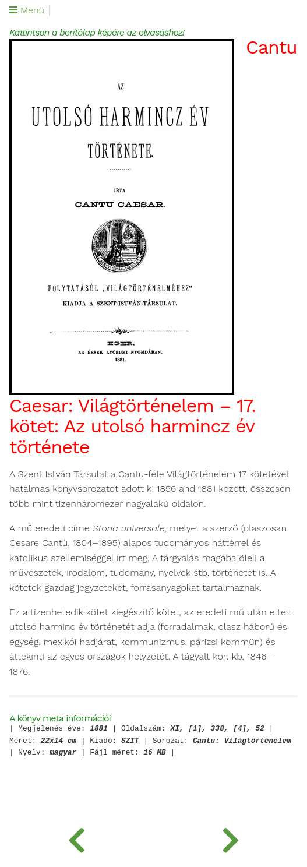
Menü (26, 10)
